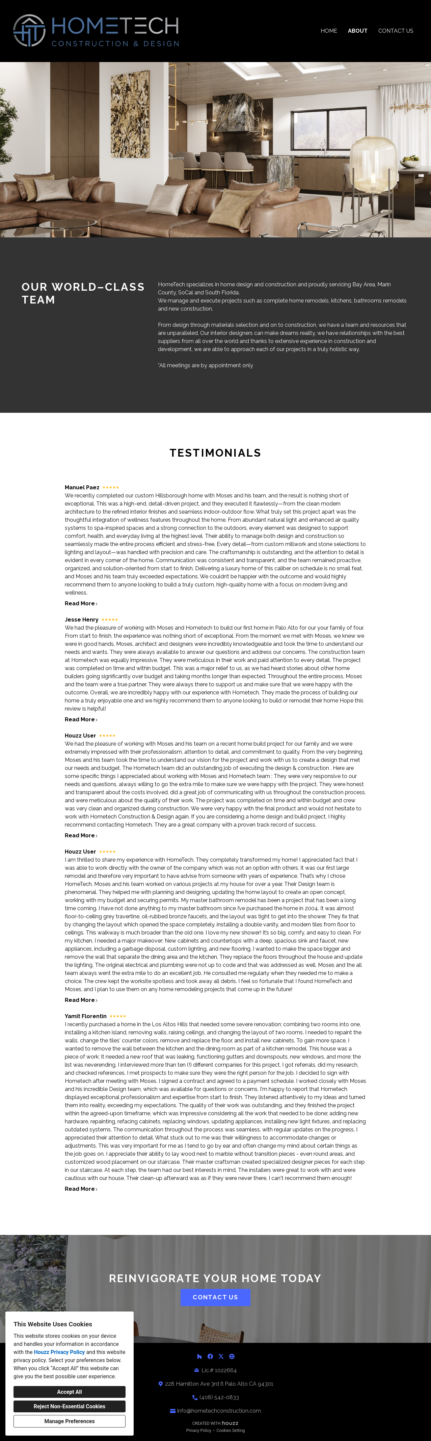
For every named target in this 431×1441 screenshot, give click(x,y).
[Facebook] (210, 1356)
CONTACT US (215, 1297)
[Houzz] (199, 1356)
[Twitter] (221, 1356)
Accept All (69, 1392)
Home (329, 31)
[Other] (231, 1356)
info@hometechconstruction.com (219, 1411)
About (358, 31)
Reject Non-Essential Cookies (70, 1406)
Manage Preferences (69, 1421)
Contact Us (395, 31)
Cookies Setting (231, 1430)
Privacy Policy (198, 1430)
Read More (81, 603)
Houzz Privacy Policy (59, 1352)
